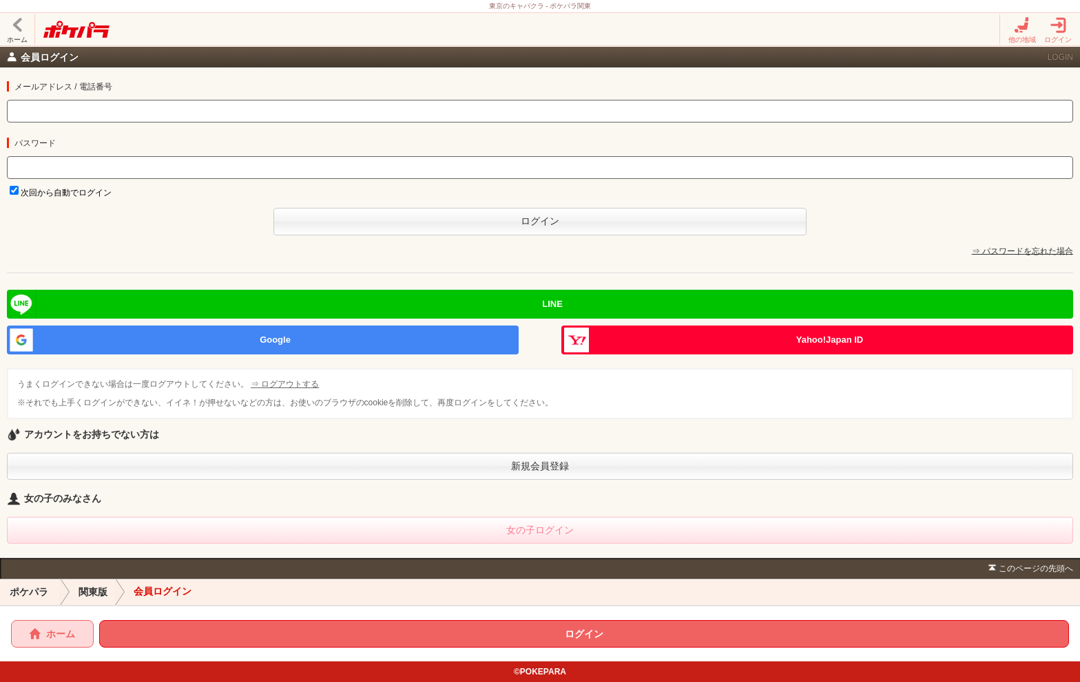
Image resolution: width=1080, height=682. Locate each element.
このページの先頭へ (1029, 568)
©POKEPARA (540, 671)
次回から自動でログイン (66, 193)
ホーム (17, 30)
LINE (552, 304)
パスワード (35, 143)
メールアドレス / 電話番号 (63, 87)
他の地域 (1022, 30)
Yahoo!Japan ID (830, 339)
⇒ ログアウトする (286, 384)
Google (275, 339)
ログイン (1058, 30)
